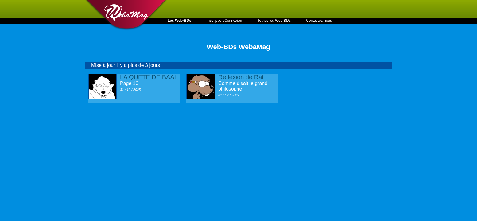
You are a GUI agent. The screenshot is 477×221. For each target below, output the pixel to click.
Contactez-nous (319, 20)
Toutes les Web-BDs (274, 20)
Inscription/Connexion (224, 20)
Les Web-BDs (179, 20)
